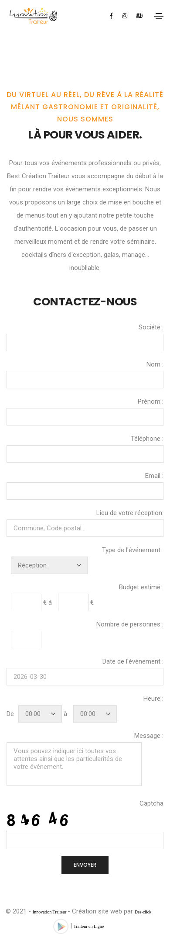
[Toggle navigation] (158, 16)
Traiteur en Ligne (89, 926)
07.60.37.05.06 (119, 14)
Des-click (143, 912)
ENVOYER (85, 864)
